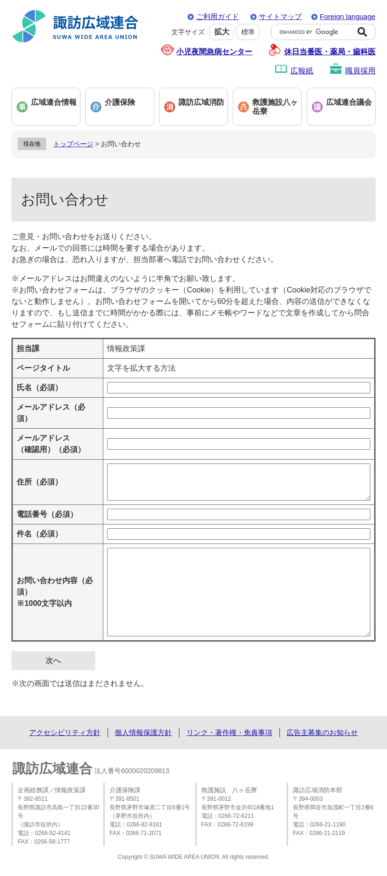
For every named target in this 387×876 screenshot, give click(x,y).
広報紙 (301, 71)
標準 (248, 32)
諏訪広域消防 (201, 102)
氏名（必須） (39, 387)
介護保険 (120, 102)
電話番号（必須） (47, 514)
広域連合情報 (54, 102)
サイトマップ (280, 16)
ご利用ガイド (217, 16)
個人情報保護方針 (143, 732)
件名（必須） (39, 534)
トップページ (73, 144)
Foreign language (348, 16)
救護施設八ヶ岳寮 (275, 106)
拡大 (221, 32)
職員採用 (360, 71)
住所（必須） (39, 482)
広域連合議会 (349, 102)
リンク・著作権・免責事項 (229, 732)
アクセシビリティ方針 (64, 732)
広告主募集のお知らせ (322, 732)
